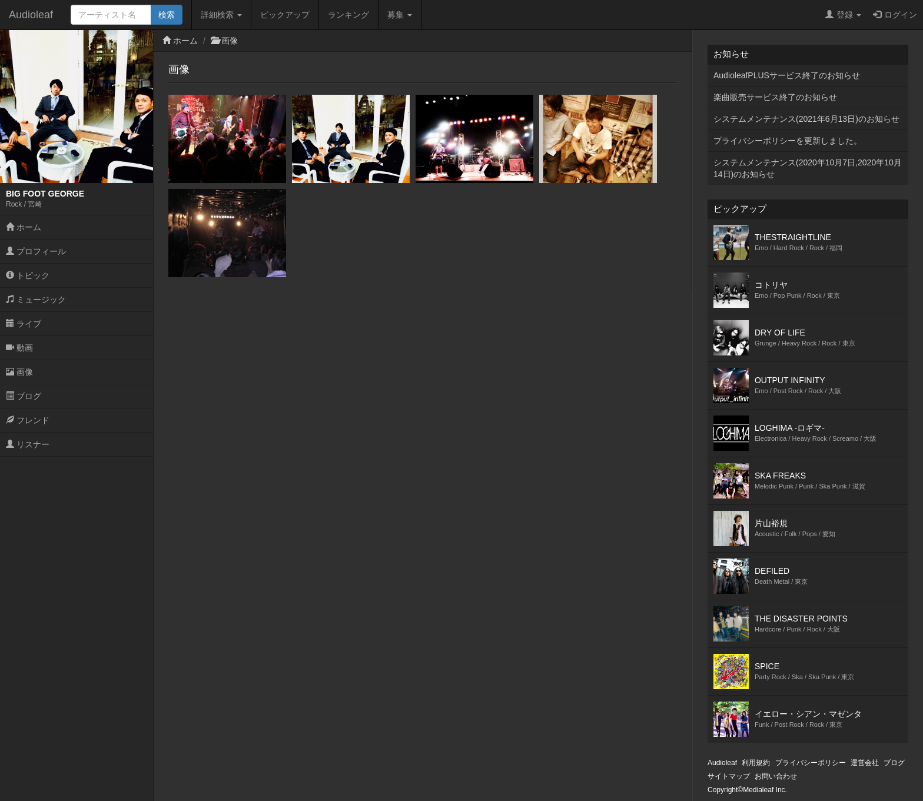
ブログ (23, 396)
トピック (27, 275)
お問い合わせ (776, 776)
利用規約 (756, 763)
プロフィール (36, 251)
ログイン (895, 14)
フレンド (27, 420)
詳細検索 (221, 14)
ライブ (23, 323)
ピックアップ (285, 14)
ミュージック (36, 299)
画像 (19, 372)
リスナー (27, 444)
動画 (19, 348)
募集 (399, 14)
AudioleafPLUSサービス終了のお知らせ (786, 75)
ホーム (23, 227)
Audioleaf (31, 15)
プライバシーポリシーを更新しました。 (787, 140)
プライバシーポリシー (810, 763)
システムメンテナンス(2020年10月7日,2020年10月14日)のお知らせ (807, 168)
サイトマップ (729, 776)
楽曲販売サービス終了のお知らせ (775, 97)
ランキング (348, 14)
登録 (843, 14)
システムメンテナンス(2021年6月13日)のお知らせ (806, 119)
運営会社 (865, 763)
